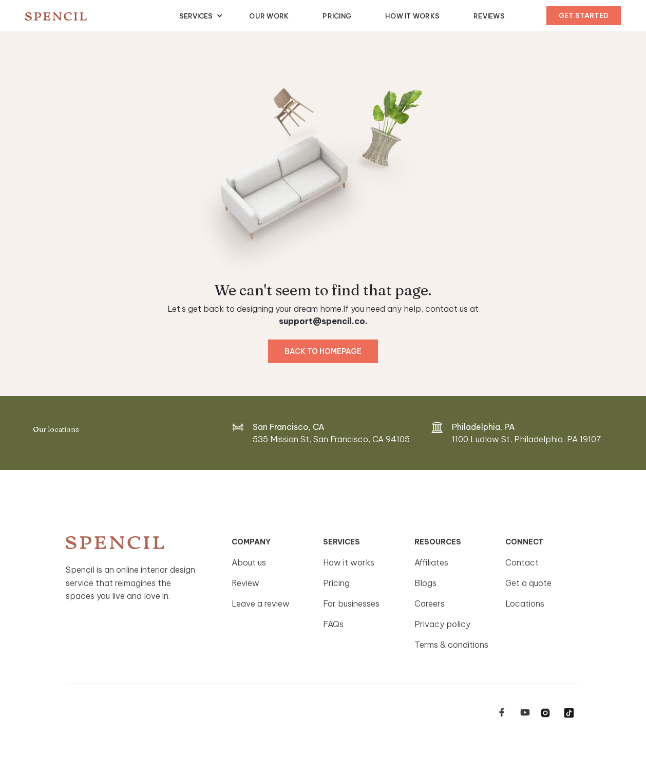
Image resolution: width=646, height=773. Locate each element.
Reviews (489, 16)
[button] (201, 16)
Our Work (269, 16)
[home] (102, 16)
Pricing (336, 16)
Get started (584, 15)
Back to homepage (323, 351)
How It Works (412, 16)
